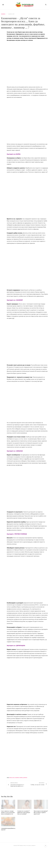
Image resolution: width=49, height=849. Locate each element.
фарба (21, 777)
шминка (25, 777)
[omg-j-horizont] (27, 754)
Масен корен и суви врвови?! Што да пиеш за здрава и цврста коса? (41, 812)
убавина (17, 777)
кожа (10, 777)
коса (13, 777)
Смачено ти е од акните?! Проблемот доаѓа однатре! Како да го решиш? (23, 812)
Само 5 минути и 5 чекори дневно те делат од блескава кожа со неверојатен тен (8, 812)
